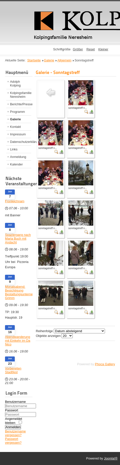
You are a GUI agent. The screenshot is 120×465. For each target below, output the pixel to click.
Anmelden (13, 427)
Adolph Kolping (15, 83)
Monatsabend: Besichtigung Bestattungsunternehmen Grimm (18, 292)
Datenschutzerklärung (20, 142)
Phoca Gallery (105, 364)
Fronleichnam (14, 201)
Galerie (15, 119)
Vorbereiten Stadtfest (13, 370)
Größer (78, 49)
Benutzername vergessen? (15, 433)
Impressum (18, 134)
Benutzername (15, 402)
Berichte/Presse (20, 104)
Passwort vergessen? (13, 440)
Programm (17, 112)
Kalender (16, 164)
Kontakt (15, 127)
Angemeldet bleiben (13, 421)
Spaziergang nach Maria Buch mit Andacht (18, 238)
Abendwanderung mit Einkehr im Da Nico (17, 340)
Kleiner (103, 49)
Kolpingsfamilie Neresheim (20, 95)
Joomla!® (111, 458)
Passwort (11, 410)
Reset (90, 49)
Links (14, 149)
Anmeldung (18, 157)
